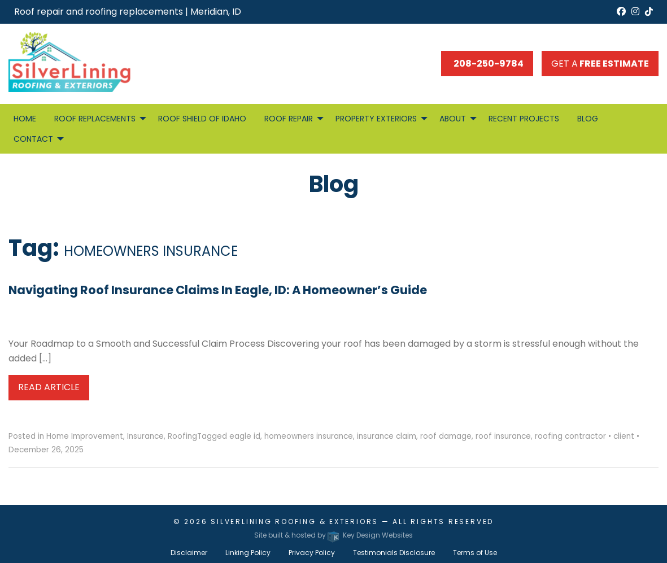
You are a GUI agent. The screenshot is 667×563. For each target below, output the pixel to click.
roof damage (446, 436)
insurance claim (386, 436)
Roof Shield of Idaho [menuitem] (202, 118)
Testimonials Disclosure (394, 552)
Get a (600, 63)
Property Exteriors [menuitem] (376, 118)
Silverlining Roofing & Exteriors (294, 521)
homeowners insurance (308, 436)
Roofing (182, 436)
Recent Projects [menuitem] (524, 118)
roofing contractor (570, 436)
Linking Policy (248, 552)
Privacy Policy (312, 552)
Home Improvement (84, 436)
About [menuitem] (452, 118)
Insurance (145, 436)
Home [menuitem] (25, 118)
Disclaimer (189, 552)
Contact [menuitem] (33, 139)
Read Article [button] (49, 387)
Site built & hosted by (333, 535)
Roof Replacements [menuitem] (95, 118)
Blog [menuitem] (587, 118)
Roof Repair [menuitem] (288, 118)
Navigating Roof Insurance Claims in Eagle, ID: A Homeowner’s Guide (217, 290)
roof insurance (503, 436)
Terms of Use (475, 552)
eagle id (244, 436)
